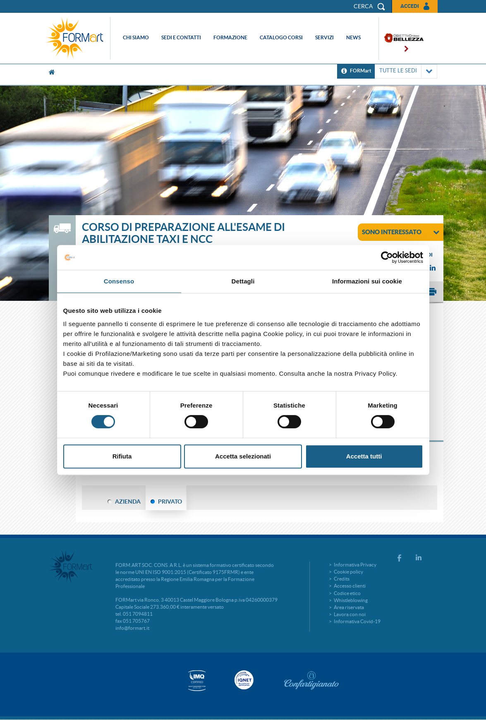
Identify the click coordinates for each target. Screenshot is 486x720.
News (353, 37)
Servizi (324, 37)
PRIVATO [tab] (170, 501)
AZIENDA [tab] (128, 501)
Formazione (230, 37)
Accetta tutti (364, 456)
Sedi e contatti (181, 37)
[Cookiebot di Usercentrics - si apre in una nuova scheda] (387, 257)
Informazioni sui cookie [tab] (367, 281)
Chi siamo (136, 37)
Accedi (409, 6)
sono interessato (400, 231)
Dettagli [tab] (243, 281)
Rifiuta (122, 456)
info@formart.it (132, 628)
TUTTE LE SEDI (406, 71)
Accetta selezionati (243, 456)
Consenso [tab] (119, 281)
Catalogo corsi (281, 37)
